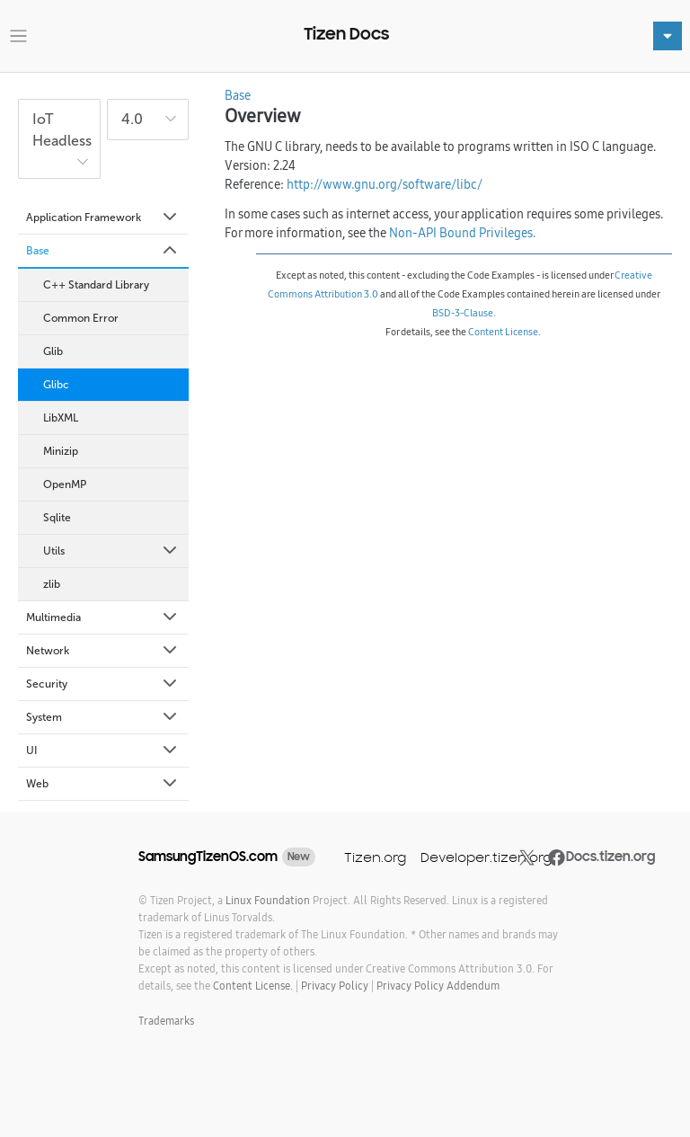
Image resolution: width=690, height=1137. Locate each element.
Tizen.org (375, 857)
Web (103, 784)
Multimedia (103, 617)
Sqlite (57, 517)
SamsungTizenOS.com (208, 856)
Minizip (60, 451)
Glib (53, 351)
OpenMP (64, 484)
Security (103, 684)
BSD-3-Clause (462, 313)
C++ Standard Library (96, 285)
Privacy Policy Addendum (438, 985)
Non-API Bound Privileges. (462, 233)
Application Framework (103, 218)
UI (103, 750)
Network (103, 651)
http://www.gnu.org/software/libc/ (384, 184)
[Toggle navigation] (18, 36)
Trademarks (166, 1020)
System (103, 717)
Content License (503, 331)
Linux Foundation (268, 900)
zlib (51, 584)
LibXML (60, 418)
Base (103, 251)
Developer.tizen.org (486, 857)
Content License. (253, 985)
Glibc (56, 384)
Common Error (81, 318)
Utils (111, 551)
